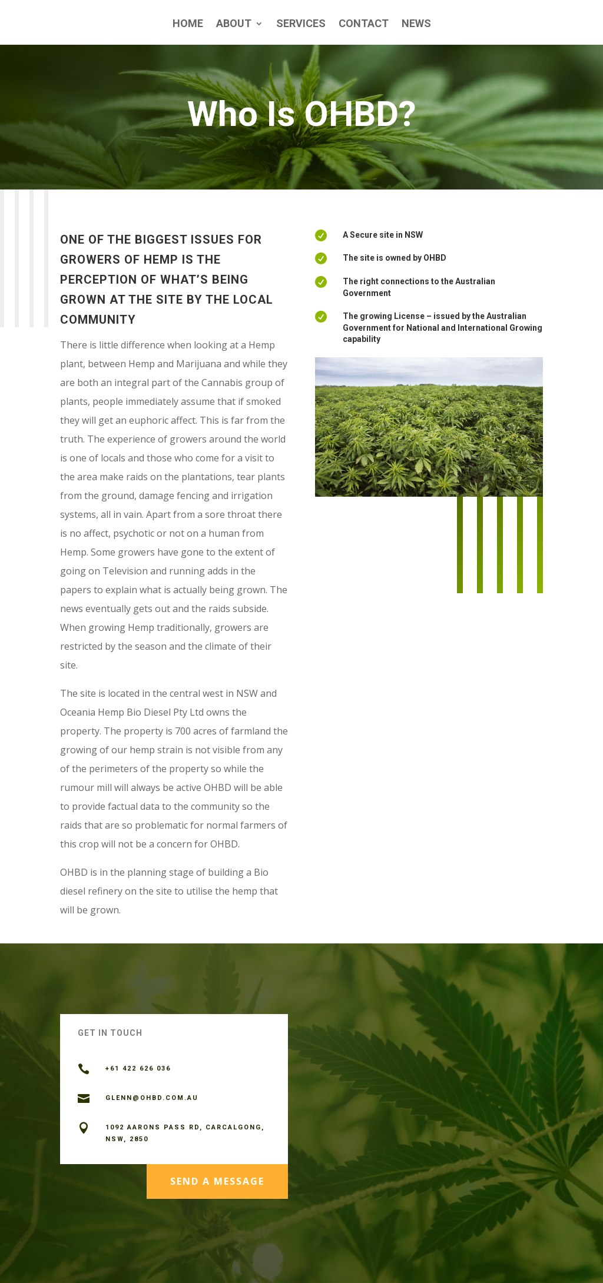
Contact (364, 24)
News (416, 24)
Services (301, 24)
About (233, 24)
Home (188, 24)
